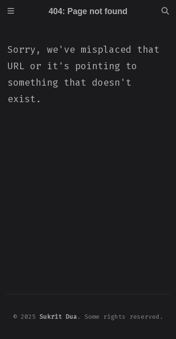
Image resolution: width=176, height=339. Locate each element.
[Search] (165, 11)
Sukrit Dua (58, 317)
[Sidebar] (11, 11)
